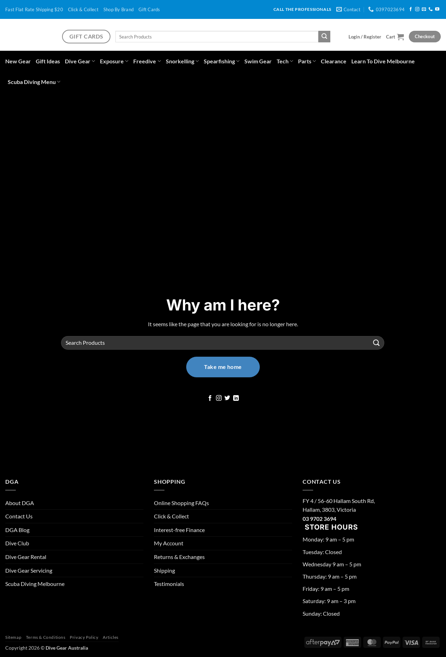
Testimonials (169, 583)
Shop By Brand (118, 9)
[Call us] (430, 9)
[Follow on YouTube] (437, 9)
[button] (365, 37)
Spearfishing (221, 61)
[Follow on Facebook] (410, 9)
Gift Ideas (48, 61)
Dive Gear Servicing (28, 570)
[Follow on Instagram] (417, 9)
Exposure (114, 61)
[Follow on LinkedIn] (236, 398)
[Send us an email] (424, 9)
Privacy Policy (84, 637)
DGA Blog (17, 529)
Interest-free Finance (179, 529)
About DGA (19, 502)
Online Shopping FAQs (181, 502)
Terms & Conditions (46, 637)
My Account (168, 543)
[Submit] (324, 37)
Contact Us (19, 516)
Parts (307, 61)
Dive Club (17, 543)
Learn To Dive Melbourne (383, 61)
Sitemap (13, 637)
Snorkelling (182, 61)
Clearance (333, 61)
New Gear (18, 61)
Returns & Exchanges (179, 556)
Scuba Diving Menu (34, 81)
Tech (285, 61)
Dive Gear (80, 61)
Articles (111, 637)
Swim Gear (258, 61)
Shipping (164, 570)
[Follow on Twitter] (227, 398)
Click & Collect (83, 9)
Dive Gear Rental (25, 556)
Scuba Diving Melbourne (35, 583)
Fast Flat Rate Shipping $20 (34, 9)
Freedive (147, 61)
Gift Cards (149, 9)
